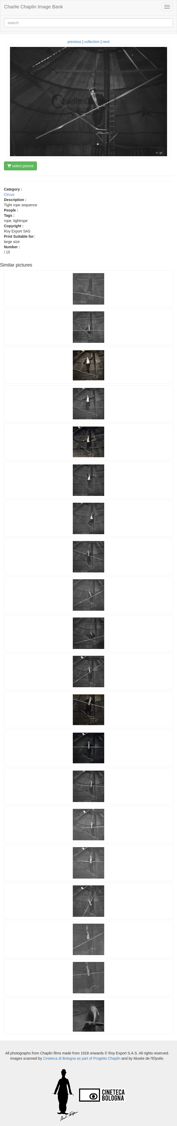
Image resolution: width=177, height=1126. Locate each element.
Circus (9, 194)
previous (74, 42)
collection (91, 42)
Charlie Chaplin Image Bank (33, 6)
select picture (20, 166)
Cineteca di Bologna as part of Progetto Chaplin (81, 1058)
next (106, 42)
